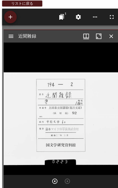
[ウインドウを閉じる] (111, 36)
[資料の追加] (10, 17)
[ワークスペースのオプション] (95, 17)
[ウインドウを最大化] (98, 36)
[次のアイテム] (55, 181)
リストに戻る (22, 3)
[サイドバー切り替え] (11, 36)
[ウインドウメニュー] (86, 36)
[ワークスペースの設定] (78, 17)
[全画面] (111, 17)
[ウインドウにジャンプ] (61, 17)
